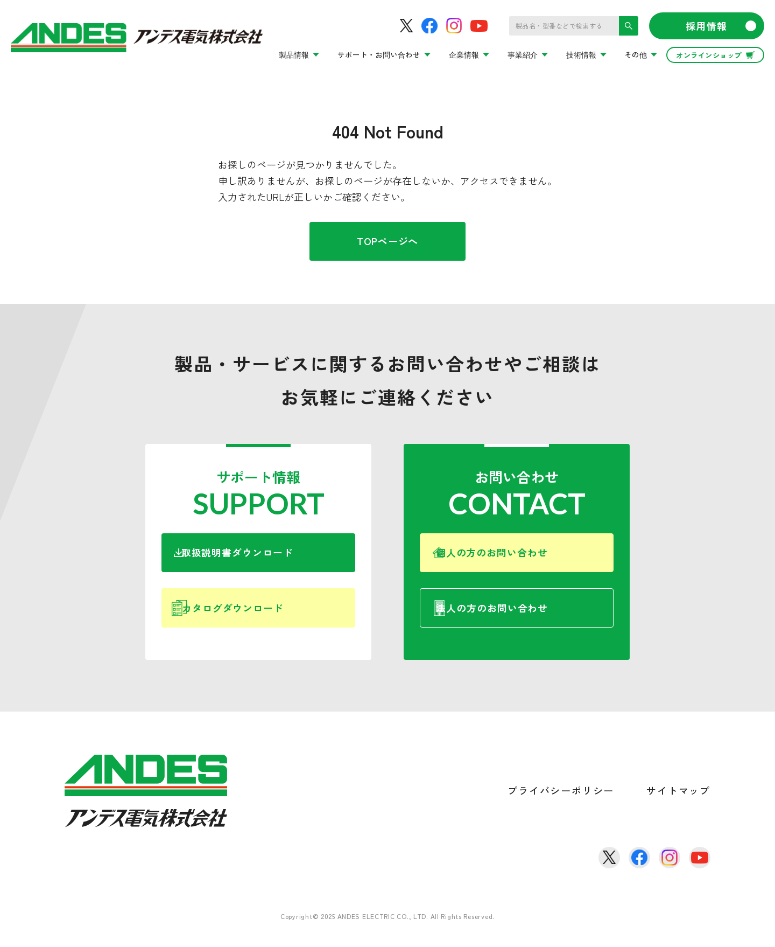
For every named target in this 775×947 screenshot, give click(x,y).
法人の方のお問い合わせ (531, 617)
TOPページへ (387, 241)
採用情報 (721, 26)
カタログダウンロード (267, 617)
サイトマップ (678, 804)
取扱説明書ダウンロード (268, 556)
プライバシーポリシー (561, 804)
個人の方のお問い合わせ (529, 556)
